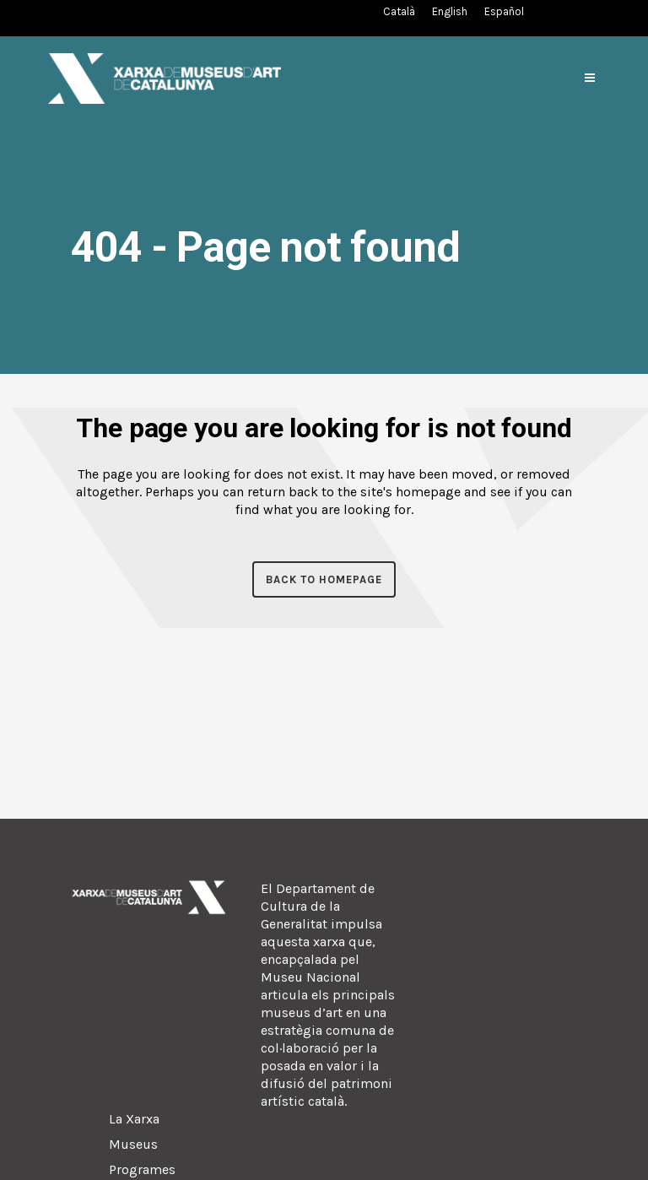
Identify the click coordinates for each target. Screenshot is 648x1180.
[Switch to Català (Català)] (399, 11)
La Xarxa (134, 1119)
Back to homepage (324, 579)
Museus (133, 1144)
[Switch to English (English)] (450, 11)
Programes (142, 1169)
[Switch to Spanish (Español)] (504, 11)
